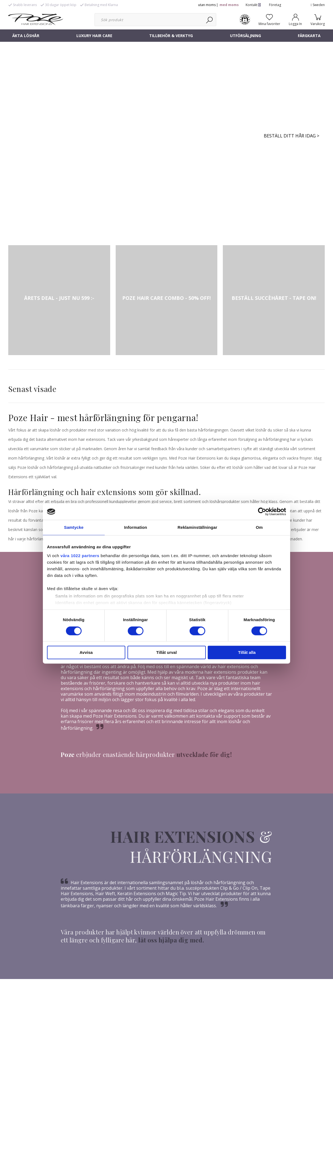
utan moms (207, 4)
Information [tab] (135, 527)
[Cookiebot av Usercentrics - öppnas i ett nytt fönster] (262, 511)
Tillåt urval (166, 652)
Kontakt (253, 4)
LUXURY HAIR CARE (94, 35)
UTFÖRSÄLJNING (245, 35)
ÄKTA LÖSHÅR (25, 35)
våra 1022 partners (79, 555)
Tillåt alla (247, 652)
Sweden (318, 4)
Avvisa (86, 652)
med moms (229, 4)
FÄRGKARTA (309, 35)
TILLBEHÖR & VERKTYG (171, 35)
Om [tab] (259, 527)
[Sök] (209, 19)
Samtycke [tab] (74, 527)
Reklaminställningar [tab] (197, 527)
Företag (275, 4)
